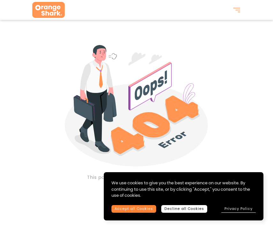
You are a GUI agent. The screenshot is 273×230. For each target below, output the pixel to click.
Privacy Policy (238, 208)
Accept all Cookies (133, 208)
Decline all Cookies (184, 208)
